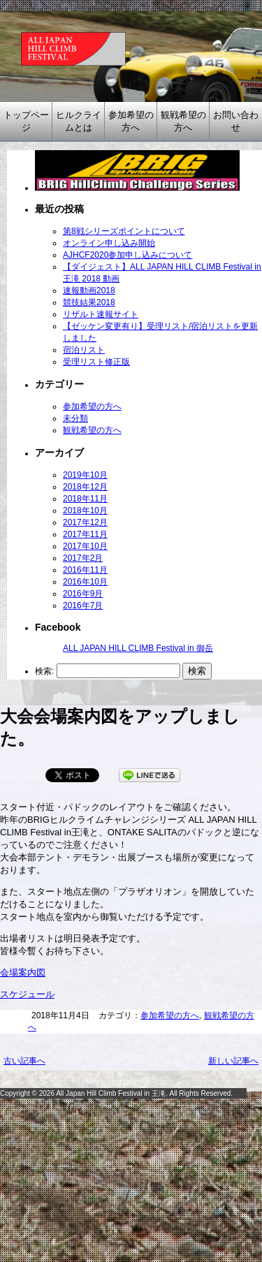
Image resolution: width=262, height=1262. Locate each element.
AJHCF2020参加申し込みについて (127, 255)
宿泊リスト (84, 350)
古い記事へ (24, 1061)
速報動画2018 (89, 290)
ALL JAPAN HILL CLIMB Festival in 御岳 (138, 648)
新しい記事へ (233, 1061)
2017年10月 (85, 546)
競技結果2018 (89, 302)
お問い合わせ (236, 121)
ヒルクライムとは (78, 121)
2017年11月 (85, 534)
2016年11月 (85, 570)
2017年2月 (83, 558)
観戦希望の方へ (183, 121)
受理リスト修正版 (96, 362)
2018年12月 (85, 487)
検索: (44, 671)
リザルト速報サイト (100, 314)
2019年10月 (85, 475)
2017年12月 (85, 522)
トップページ (26, 121)
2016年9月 (83, 594)
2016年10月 (85, 582)
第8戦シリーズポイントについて (124, 231)
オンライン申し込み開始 (109, 243)
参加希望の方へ (131, 121)
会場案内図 (22, 972)
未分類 (75, 418)
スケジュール (27, 994)
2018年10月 (85, 510)
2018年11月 (85, 499)
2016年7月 (83, 605)
